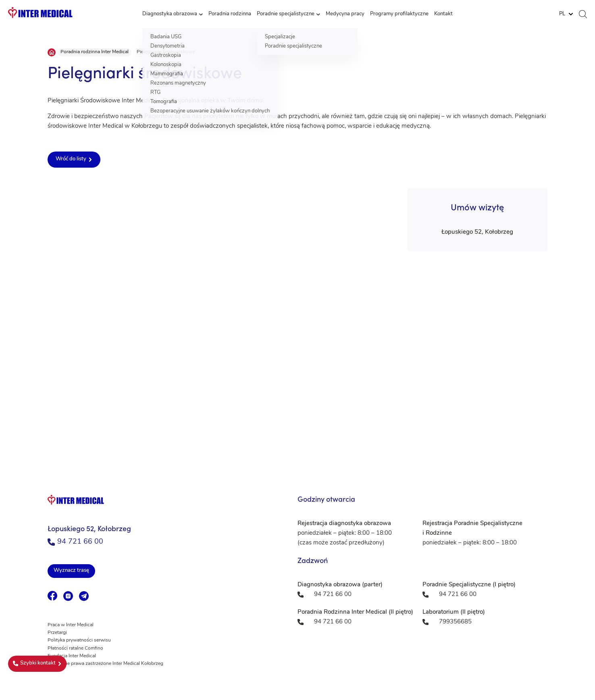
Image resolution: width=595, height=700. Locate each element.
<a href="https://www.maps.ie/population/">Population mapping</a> (297, 378)
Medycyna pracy (345, 14)
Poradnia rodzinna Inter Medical (94, 52)
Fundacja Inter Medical (72, 656)
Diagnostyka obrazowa (169, 14)
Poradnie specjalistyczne (285, 14)
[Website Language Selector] (566, 14)
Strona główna (52, 52)
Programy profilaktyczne (399, 14)
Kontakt (443, 14)
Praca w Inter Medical (71, 625)
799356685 (455, 622)
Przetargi (57, 632)
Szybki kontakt (34, 663)
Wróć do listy (71, 159)
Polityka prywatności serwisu (79, 640)
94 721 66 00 (75, 542)
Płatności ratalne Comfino (75, 648)
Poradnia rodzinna (229, 14)
